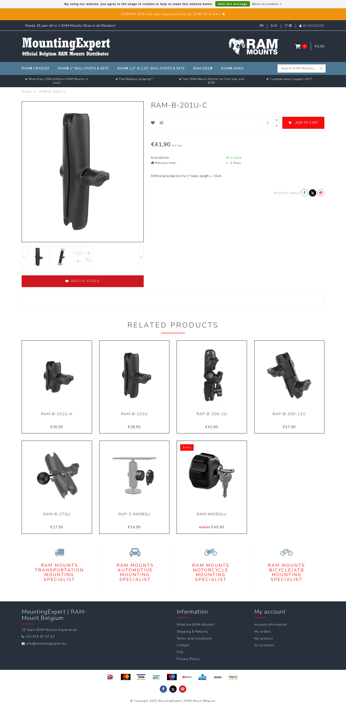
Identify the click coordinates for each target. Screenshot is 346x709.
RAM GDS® (203, 68)
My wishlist (263, 638)
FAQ (180, 652)
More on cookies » (267, 4)
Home (26, 92)
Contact (183, 645)
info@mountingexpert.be (46, 643)
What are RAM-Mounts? (196, 625)
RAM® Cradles (35, 68)
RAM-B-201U (134, 414)
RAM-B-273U (56, 514)
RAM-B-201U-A (57, 414)
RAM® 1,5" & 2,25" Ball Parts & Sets (151, 68)
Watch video (82, 281)
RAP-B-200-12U (289, 414)
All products (264, 645)
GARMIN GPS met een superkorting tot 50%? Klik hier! (171, 14)
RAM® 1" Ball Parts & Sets (83, 68)
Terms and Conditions (194, 638)
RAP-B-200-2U (212, 414)
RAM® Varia (232, 68)
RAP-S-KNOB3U (134, 514)
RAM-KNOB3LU (212, 514)
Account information (270, 625)
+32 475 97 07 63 (40, 637)
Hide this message (232, 4)
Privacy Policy (188, 659)
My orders (262, 631)
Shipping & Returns (192, 631)
